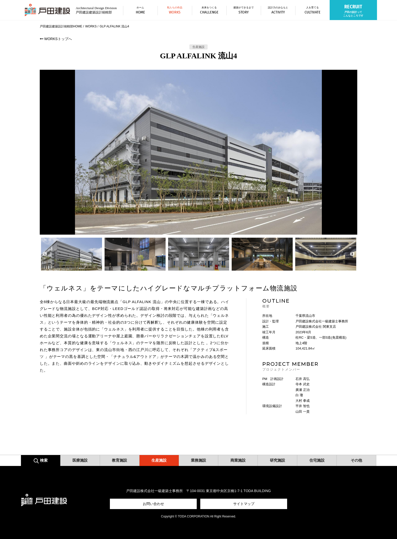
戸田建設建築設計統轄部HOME (61, 26)
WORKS (90, 26)
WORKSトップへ (56, 39)
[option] (198, 152)
